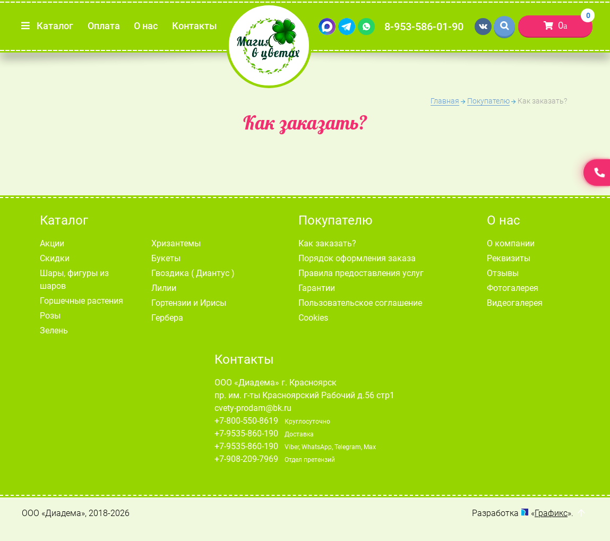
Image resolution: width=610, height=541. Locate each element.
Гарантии (316, 288)
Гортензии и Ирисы (188, 303)
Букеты (166, 258)
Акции (52, 243)
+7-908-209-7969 (246, 459)
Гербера (167, 318)
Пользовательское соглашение (360, 303)
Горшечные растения (81, 301)
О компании (511, 243)
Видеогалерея (515, 303)
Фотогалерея (512, 288)
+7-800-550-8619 (246, 421)
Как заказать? (327, 243)
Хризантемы (176, 243)
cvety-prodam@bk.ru (252, 408)
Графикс (551, 513)
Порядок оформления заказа (357, 258)
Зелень (54, 330)
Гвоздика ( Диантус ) (193, 273)
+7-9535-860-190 (246, 433)
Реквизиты (508, 258)
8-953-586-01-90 (423, 26)
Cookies (313, 318)
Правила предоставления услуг (361, 273)
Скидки (55, 258)
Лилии (163, 288)
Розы (50, 316)
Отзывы (503, 273)
